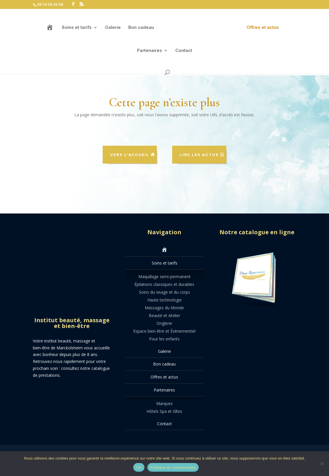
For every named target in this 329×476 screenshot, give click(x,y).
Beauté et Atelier (164, 315)
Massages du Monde (164, 307)
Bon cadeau (141, 29)
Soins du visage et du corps (164, 292)
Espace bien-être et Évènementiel (164, 331)
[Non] (322, 463)
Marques (164, 403)
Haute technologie (164, 300)
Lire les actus (199, 154)
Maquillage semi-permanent (164, 276)
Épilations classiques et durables (164, 284)
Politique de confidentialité (173, 467)
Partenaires (149, 52)
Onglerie (164, 323)
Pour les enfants (164, 339)
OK (139, 467)
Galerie (113, 29)
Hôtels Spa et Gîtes (164, 411)
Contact (183, 52)
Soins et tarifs (76, 29)
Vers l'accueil (129, 154)
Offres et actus (263, 29)
